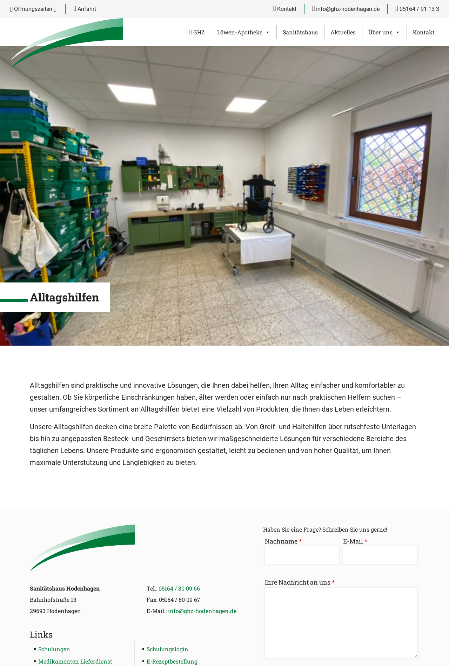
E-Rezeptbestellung (172, 661)
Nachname (283, 541)
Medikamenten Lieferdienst (75, 661)
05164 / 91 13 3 (417, 9)
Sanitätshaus (300, 32)
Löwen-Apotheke (243, 32)
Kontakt (285, 9)
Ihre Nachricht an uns (300, 582)
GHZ (197, 32)
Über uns (384, 32)
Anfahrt (84, 9)
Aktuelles (343, 32)
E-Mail (355, 541)
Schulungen (54, 649)
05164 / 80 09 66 (179, 588)
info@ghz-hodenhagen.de (346, 9)
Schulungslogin (167, 649)
